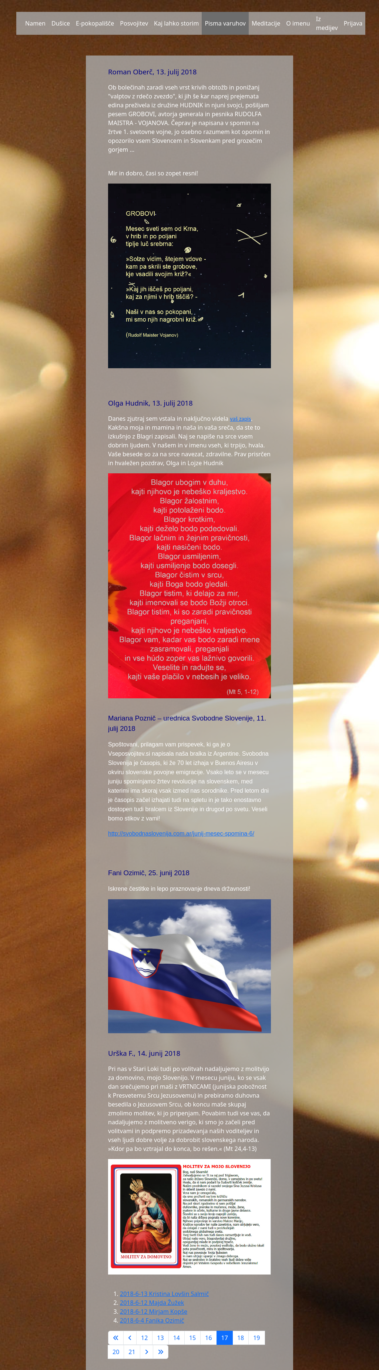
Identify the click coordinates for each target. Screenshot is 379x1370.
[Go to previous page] (130, 1338)
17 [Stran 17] (224, 1338)
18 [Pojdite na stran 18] (240, 1338)
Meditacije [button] (266, 23)
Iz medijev (327, 23)
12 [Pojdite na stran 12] (144, 1338)
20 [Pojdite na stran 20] (116, 1352)
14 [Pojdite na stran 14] (176, 1338)
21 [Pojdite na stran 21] (131, 1352)
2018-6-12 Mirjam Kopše (153, 1311)
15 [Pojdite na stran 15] (192, 1338)
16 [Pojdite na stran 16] (208, 1338)
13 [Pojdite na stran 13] (160, 1338)
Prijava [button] (353, 23)
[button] (19, 23)
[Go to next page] (146, 1352)
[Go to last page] (160, 1352)
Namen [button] (35, 23)
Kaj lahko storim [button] (176, 23)
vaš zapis (240, 418)
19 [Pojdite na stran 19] (256, 1338)
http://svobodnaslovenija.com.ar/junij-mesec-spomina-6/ (181, 833)
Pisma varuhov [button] (225, 23)
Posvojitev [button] (134, 23)
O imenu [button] (298, 23)
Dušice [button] (60, 23)
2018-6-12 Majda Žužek (152, 1303)
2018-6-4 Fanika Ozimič (152, 1320)
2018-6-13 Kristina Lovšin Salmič (164, 1294)
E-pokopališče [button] (95, 23)
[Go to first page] (116, 1338)
